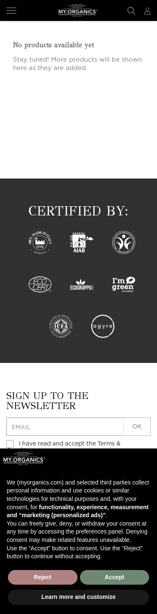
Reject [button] (42, 577)
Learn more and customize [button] (78, 596)
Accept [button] (114, 577)
